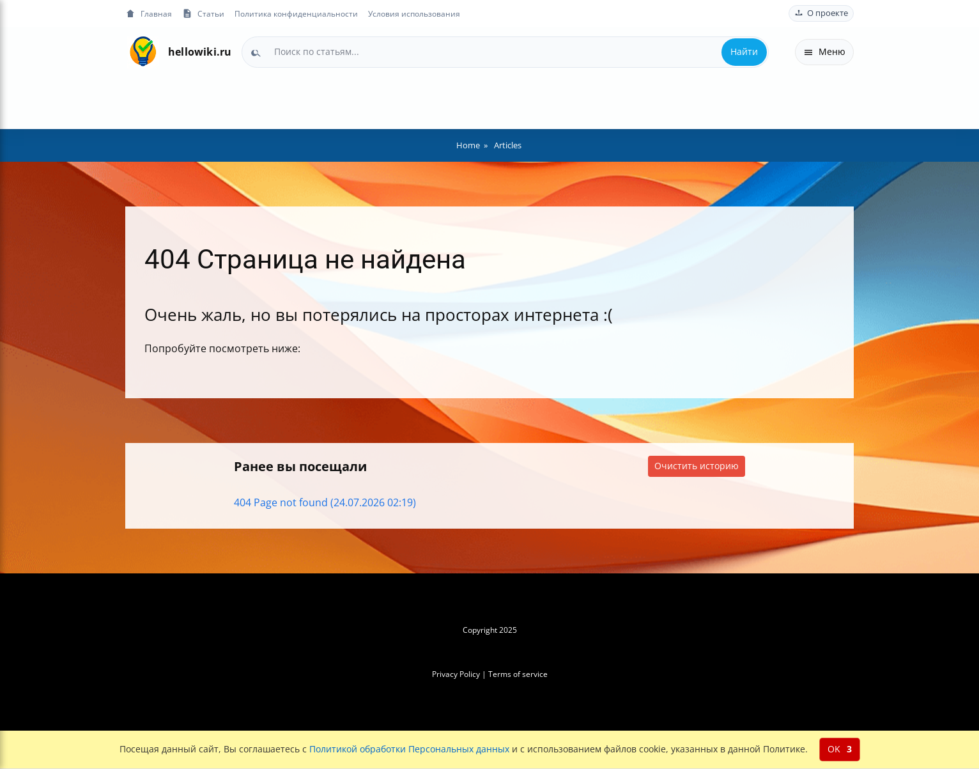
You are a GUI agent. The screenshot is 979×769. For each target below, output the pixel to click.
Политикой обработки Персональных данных (409, 749)
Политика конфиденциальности (296, 13)
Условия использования (414, 13)
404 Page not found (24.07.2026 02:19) (325, 502)
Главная (148, 13)
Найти (744, 51)
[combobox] (505, 51)
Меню (824, 51)
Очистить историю (696, 466)
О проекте (821, 13)
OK (840, 749)
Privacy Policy (456, 674)
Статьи (203, 13)
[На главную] (142, 52)
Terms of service (518, 674)
